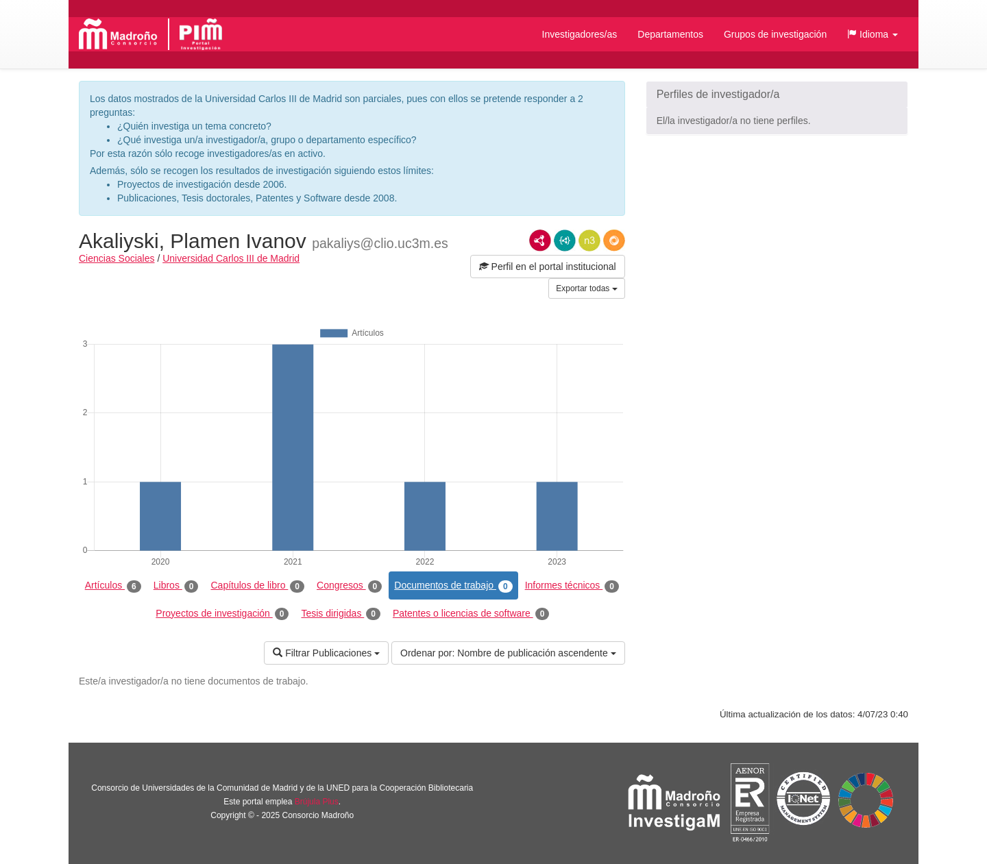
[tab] (776, 95)
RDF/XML (540, 240)
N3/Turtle (589, 240)
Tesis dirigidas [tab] (340, 614)
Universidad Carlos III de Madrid (231, 258)
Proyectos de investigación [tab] (222, 614)
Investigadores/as (580, 34)
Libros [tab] (176, 586)
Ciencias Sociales (117, 258)
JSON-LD (565, 240)
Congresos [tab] (349, 586)
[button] (872, 34)
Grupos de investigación (775, 34)
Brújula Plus (317, 801)
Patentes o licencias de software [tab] (471, 614)
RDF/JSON (614, 240)
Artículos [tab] (113, 586)
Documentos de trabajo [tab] (453, 586)
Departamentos (670, 34)
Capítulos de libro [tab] (257, 586)
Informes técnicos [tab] (572, 586)
